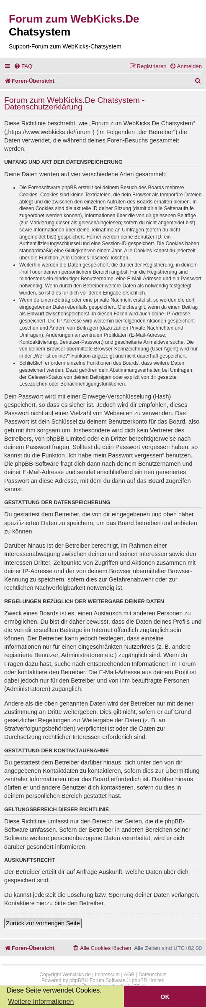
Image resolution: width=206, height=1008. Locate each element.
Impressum (107, 975)
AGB (129, 975)
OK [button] (165, 996)
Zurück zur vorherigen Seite (43, 923)
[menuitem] (23, 66)
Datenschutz (153, 975)
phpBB (77, 980)
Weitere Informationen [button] (41, 1001)
